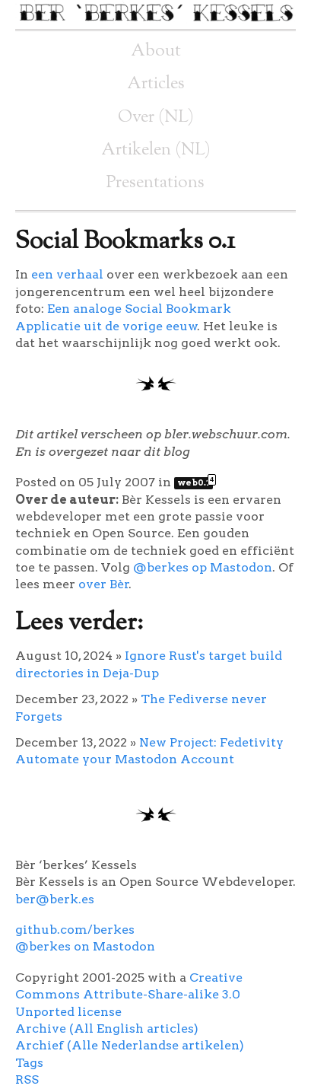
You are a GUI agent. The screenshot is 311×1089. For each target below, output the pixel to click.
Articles (156, 84)
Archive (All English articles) (106, 1028)
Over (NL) (156, 117)
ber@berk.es (54, 899)
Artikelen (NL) (156, 150)
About (156, 51)
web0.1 (195, 482)
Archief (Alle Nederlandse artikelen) (129, 1045)
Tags (29, 1063)
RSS (27, 1079)
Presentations (155, 183)
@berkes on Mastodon (85, 946)
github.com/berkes (75, 929)
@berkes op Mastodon (202, 567)
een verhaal (67, 274)
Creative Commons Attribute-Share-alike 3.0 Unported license (129, 994)
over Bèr (103, 584)
